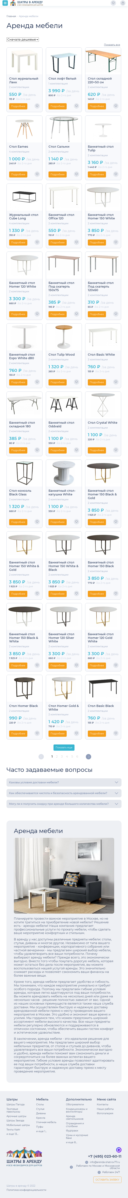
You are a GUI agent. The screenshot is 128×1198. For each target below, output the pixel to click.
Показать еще (64, 747)
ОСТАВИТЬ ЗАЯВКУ (107, 1179)
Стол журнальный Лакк (23, 80)
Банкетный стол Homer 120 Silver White (61, 638)
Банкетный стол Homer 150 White (101, 216)
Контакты (102, 1104)
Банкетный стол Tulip (101, 148)
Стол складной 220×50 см (100, 80)
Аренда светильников (75, 1117)
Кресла (40, 1118)
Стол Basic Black (101, 706)
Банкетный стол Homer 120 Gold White (101, 638)
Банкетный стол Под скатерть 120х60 (101, 286)
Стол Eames (18, 146)
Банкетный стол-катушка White (62, 492)
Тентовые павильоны (13, 1110)
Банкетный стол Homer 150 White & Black (63, 566)
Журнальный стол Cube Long (23, 216)
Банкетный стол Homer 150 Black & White (23, 638)
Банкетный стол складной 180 (22, 424)
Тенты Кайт (13, 1129)
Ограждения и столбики (75, 1125)
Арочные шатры (16, 1116)
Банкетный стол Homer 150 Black (101, 564)
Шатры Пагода (15, 1104)
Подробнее (18, 106)
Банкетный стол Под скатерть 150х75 (61, 286)
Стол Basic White (101, 354)
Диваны (41, 1113)
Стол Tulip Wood (61, 354)
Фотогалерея (105, 1113)
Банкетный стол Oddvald (61, 424)
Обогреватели (75, 1104)
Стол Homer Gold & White (63, 707)
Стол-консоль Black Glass (20, 492)
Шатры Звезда (15, 1120)
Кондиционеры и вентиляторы (77, 1110)
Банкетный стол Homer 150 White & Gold (24, 566)
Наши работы (105, 1109)
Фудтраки (72, 1130)
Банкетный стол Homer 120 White (22, 284)
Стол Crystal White (102, 423)
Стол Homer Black (23, 706)
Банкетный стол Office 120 (61, 216)
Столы (40, 1104)
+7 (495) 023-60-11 (105, 1156)
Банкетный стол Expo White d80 (22, 356)
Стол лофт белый (62, 78)
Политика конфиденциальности (26, 1190)
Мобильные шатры (18, 1125)
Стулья (40, 1109)
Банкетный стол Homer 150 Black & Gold (102, 494)
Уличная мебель (46, 1122)
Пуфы (39, 1126)
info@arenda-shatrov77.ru (105, 1162)
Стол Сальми (59, 146)
